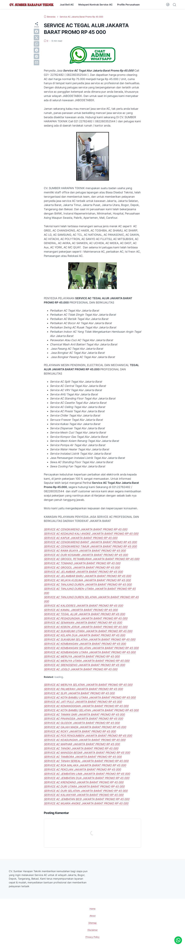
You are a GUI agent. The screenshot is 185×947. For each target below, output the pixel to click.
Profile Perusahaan (128, 4)
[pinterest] (36, 56)
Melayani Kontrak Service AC (95, 4)
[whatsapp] (36, 44)
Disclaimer (92, 930)
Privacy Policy (92, 937)
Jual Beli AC (67, 4)
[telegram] (36, 50)
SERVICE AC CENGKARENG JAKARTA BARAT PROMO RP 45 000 (85, 529)
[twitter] (36, 37)
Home (92, 908)
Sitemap (92, 922)
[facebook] (36, 31)
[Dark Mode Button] (168, 4)
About (93, 915)
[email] (36, 62)
